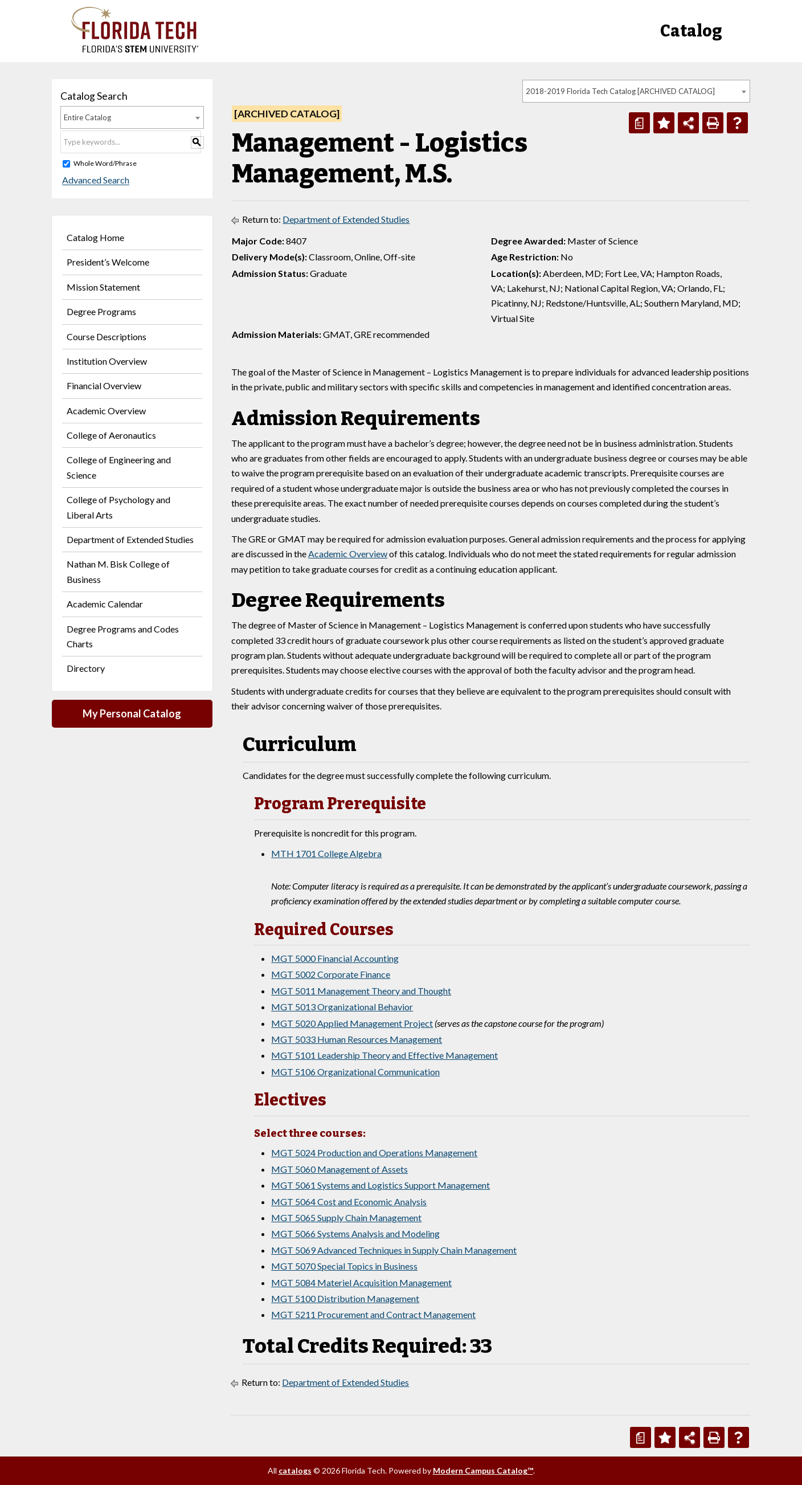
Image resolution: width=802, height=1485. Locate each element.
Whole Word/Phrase (105, 163)
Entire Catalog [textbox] (87, 117)
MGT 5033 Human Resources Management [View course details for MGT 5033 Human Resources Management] (356, 1039)
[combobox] (636, 91)
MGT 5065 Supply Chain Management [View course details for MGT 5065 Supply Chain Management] (346, 1217)
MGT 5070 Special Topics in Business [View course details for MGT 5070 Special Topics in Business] (344, 1265)
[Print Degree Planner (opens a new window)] (639, 122)
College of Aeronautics (111, 435)
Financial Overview (104, 385)
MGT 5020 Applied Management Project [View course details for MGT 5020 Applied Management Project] (352, 1023)
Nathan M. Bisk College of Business (118, 571)
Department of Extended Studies (130, 539)
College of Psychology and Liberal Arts (118, 507)
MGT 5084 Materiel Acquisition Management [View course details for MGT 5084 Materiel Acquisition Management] (361, 1282)
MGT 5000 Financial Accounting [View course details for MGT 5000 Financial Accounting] (335, 958)
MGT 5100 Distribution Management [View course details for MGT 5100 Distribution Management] (345, 1298)
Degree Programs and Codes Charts (123, 636)
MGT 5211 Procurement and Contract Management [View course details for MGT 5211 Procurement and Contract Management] (373, 1314)
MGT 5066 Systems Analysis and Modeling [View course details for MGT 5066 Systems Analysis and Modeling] (355, 1233)
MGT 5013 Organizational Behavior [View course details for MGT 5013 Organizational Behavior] (342, 1006)
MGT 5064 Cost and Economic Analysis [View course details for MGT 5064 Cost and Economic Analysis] (349, 1201)
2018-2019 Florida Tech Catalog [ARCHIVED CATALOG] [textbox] (620, 91)
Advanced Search (94, 180)
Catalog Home (95, 237)
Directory (86, 668)
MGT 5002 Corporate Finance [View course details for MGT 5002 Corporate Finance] (330, 974)
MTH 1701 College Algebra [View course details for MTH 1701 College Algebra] (326, 853)
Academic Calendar (105, 603)
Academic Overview (106, 410)
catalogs (295, 1470)
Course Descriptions (106, 336)
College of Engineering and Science (119, 467)
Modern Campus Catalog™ (483, 1470)
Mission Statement (103, 287)
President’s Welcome (108, 261)
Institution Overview (107, 361)
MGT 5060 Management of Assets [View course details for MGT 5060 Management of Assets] (339, 1169)
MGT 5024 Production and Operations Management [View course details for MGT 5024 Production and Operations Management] (374, 1152)
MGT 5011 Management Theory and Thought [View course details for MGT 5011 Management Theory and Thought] (361, 990)
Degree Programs (101, 311)
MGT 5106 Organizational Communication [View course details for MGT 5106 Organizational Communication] (355, 1071)
